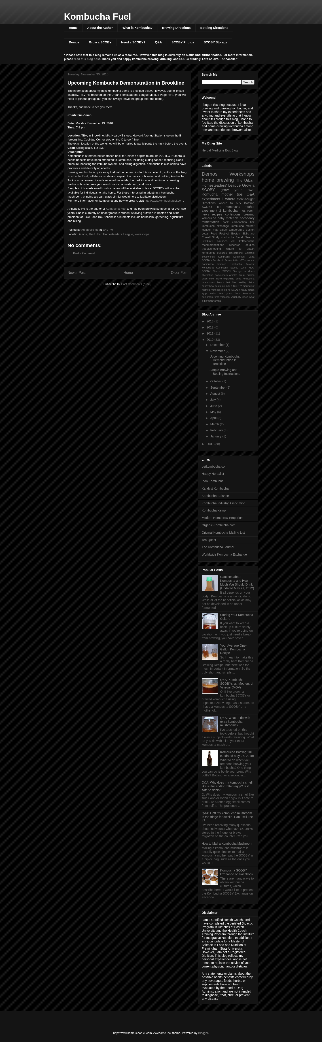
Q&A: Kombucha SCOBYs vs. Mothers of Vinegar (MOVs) (236, 683)
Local (243, 267)
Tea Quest (209, 540)
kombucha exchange (215, 226)
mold (224, 289)
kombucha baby (213, 218)
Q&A (158, 42)
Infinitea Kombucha (229, 264)
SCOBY (207, 207)
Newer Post (77, 273)
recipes (217, 214)
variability (236, 297)
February (217, 430)
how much (215, 286)
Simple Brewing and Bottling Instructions (225, 371)
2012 (210, 327)
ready (244, 289)
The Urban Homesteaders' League (111, 234)
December (217, 345)
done (219, 278)
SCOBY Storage (215, 42)
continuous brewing (239, 214)
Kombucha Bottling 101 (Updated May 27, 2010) (237, 754)
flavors (220, 282)
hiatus (251, 282)
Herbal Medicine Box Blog (220, 150)
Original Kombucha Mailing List (223, 532)
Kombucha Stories (227, 267)
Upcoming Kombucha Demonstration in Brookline (224, 360)
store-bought (245, 199)
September (218, 387)
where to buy (230, 203)
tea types (225, 293)
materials (232, 218)
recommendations (213, 245)
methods (215, 289)
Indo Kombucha (213, 481)
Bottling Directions (214, 28)
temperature (236, 229)
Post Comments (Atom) (136, 284)
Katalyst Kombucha (215, 488)
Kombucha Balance (215, 496)
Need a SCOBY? (133, 42)
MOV (251, 267)
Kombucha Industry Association (223, 503)
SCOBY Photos (183, 42)
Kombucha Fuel (97, 16)
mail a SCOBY (234, 286)
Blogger (203, 1033)
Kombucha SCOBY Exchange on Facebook (236, 872)
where (230, 199)
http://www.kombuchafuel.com (164, 200)
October (216, 381)
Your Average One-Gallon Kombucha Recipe (233, 649)
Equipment (239, 256)
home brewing (218, 180)
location (206, 229)
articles (233, 275)
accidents (249, 271)
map (215, 229)
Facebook (218, 260)
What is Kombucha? (137, 28)
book (225, 222)
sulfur (213, 293)
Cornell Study (210, 237)
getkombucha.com (214, 466)
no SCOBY (234, 289)
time (217, 297)
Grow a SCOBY (100, 42)
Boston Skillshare (242, 233)
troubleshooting (211, 248)
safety (224, 229)
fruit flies (231, 282)
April (213, 418)
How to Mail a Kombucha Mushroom (227, 843)
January (216, 436)
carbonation (239, 222)
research (234, 245)
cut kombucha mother (235, 207)
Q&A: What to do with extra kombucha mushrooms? (235, 721)
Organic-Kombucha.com (218, 525)
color (211, 278)
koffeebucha (246, 241)
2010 (210, 339)
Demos (74, 42)
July (213, 399)
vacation (225, 297)
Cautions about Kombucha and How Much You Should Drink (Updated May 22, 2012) (237, 582)
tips (240, 194)
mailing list (248, 286)
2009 (210, 444)
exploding (228, 278)
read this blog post (87, 59)
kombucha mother (242, 226)
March (215, 424)
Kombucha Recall (232, 237)
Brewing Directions (176, 28)
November (217, 351)
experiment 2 (211, 210)
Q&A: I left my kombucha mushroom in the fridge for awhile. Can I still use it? (227, 817)
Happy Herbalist (213, 473)
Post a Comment (84, 253)
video (245, 297)
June (214, 406)
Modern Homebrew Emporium (223, 518)
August (215, 393)
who (218, 300)
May (213, 412)
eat (233, 241)
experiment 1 (213, 199)
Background (236, 252)
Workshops (142, 234)
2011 (210, 333)
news (205, 214)
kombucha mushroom (238, 210)
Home (73, 28)
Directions (209, 203)
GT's (243, 260)
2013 (210, 321)
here (170, 94)
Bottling (249, 203)
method (206, 289)
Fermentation (232, 260)
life (223, 286)
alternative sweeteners (215, 275)
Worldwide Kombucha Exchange (224, 554)
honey (205, 286)
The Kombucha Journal (218, 547)
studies (250, 245)
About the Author (100, 28)
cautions (222, 241)
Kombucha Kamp (214, 510)
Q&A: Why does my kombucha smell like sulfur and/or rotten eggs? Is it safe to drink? (227, 786)
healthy (242, 282)
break (242, 275)
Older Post (179, 273)
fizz (252, 222)
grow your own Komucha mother (228, 192)
